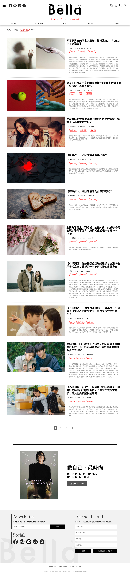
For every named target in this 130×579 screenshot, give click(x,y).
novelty (88, 271)
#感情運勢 (93, 199)
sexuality (89, 48)
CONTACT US (63, 566)
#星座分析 (80, 358)
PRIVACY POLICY (75, 566)
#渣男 (89, 358)
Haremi (72, 48)
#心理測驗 (73, 275)
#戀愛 (72, 358)
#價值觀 (72, 52)
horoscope (90, 159)
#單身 (72, 322)
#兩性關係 (73, 241)
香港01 (72, 271)
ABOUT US (52, 566)
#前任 (80, 94)
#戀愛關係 (91, 52)
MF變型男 (73, 126)
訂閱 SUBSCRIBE (77, 483)
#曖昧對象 (93, 130)
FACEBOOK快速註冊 (105, 551)
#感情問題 (82, 52)
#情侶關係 (90, 401)
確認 (83, 551)
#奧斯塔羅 (73, 163)
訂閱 (57, 527)
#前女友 (72, 94)
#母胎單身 (83, 241)
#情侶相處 (83, 163)
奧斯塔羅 (73, 159)
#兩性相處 (73, 130)
